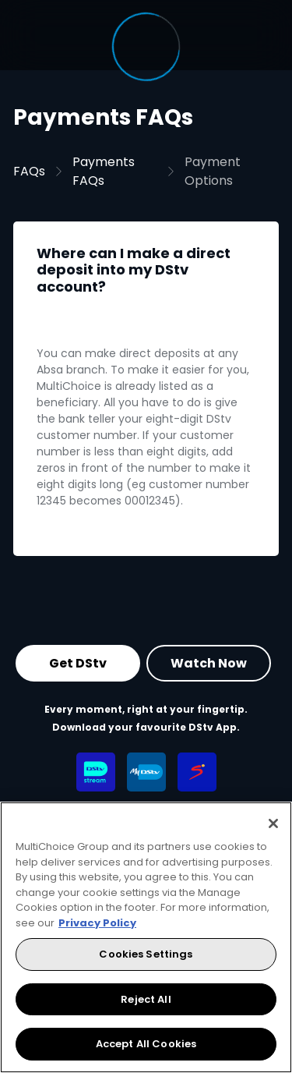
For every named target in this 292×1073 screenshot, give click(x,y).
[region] (146, 937)
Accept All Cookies (146, 1043)
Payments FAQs (103, 171)
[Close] (273, 823)
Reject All (146, 999)
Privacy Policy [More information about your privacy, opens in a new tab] (97, 922)
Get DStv (78, 663)
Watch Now (209, 663)
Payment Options (213, 171)
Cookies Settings (145, 954)
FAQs (29, 171)
